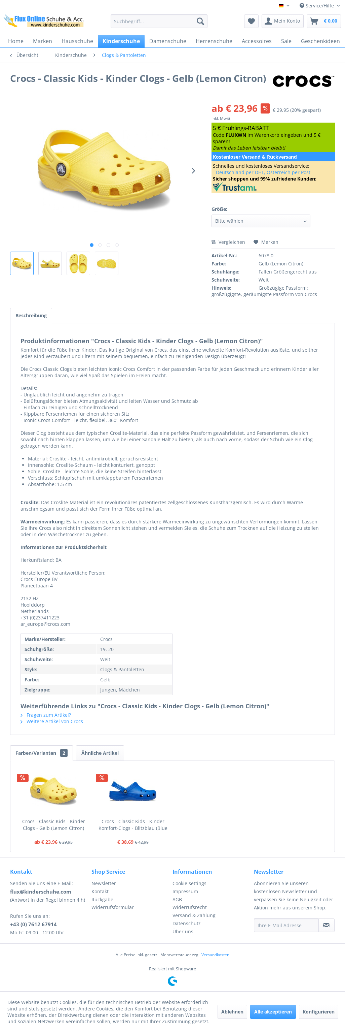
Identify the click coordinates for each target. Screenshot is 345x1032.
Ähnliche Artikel (100, 753)
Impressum (185, 891)
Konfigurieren (319, 1011)
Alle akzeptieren (273, 1011)
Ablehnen (232, 1011)
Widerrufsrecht (189, 907)
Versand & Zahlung (194, 915)
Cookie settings (189, 883)
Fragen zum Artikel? (46, 715)
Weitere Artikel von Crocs (52, 721)
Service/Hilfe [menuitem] (317, 5)
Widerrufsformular (112, 907)
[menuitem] (159, 21)
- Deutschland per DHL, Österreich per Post (261, 172)
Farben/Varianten (41, 753)
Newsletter (103, 883)
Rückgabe (102, 899)
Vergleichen (228, 242)
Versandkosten (215, 955)
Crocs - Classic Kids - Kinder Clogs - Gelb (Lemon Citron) (53, 824)
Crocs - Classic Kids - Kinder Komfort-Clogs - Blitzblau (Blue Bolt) (133, 825)
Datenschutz (186, 923)
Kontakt (100, 891)
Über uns (182, 931)
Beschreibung (31, 315)
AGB (177, 899)
